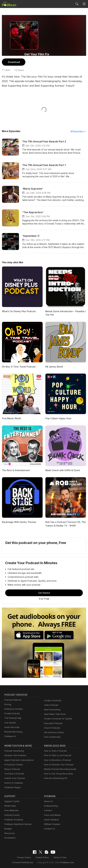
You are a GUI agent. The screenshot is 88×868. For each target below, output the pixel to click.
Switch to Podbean (13, 783)
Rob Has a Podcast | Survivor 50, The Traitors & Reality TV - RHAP (65, 524)
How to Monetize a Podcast (56, 760)
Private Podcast (11, 713)
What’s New (9, 806)
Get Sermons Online (53, 732)
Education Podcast (52, 723)
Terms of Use (47, 857)
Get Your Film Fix (37, 54)
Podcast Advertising (13, 751)
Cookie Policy (30, 857)
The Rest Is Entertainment (15, 470)
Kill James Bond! (54, 366)
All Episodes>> (79, 131)
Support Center (11, 801)
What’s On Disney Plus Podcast (18, 311)
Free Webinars (11, 810)
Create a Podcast (52, 700)
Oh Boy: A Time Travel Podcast (18, 366)
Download (13, 62)
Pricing (7, 704)
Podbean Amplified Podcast (17, 824)
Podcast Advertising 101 (55, 778)
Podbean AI (9, 736)
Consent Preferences (67, 857)
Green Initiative (51, 820)
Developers (9, 838)
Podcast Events (11, 815)
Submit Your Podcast (13, 778)
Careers (47, 810)
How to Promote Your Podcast (58, 765)
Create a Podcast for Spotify (57, 719)
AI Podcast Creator (13, 765)
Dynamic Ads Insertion (14, 755)
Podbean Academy (13, 820)
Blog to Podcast (11, 769)
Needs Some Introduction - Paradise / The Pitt (64, 313)
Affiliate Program (51, 824)
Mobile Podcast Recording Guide (59, 769)
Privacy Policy (13, 857)
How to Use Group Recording (57, 774)
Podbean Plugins (12, 787)
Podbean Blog (50, 806)
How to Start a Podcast (54, 751)
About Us (48, 801)
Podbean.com (53, 862)
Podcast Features (12, 700)
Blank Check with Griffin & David (62, 470)
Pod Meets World (11, 418)
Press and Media (52, 815)
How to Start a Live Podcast (57, 755)
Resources (9, 833)
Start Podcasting (51, 710)
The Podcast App (12, 718)
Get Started (44, 593)
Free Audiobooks (52, 737)
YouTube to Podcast (13, 774)
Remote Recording (13, 732)
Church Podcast (51, 728)
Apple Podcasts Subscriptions (18, 760)
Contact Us (49, 829)
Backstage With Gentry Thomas (18, 522)
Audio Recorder (11, 727)
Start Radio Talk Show (54, 714)
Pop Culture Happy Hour (58, 418)
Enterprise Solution (13, 709)
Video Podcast (50, 705)
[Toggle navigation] (84, 4)
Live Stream (9, 723)
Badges (7, 829)
